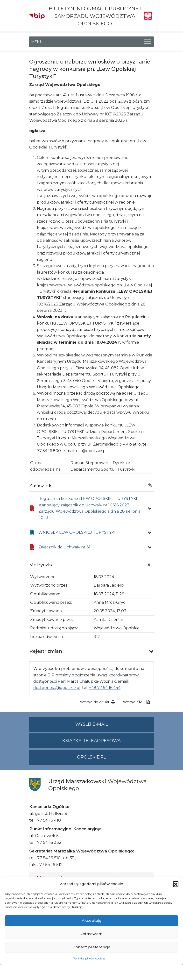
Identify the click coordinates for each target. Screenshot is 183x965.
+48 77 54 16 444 (104, 687)
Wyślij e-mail (114, 726)
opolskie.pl (91, 757)
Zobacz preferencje (91, 947)
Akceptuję (91, 920)
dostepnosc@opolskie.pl (56, 687)
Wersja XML (136, 702)
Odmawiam (91, 933)
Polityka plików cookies (89, 958)
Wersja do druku (97, 702)
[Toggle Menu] (147, 41)
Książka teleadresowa (91, 740)
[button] (175, 883)
